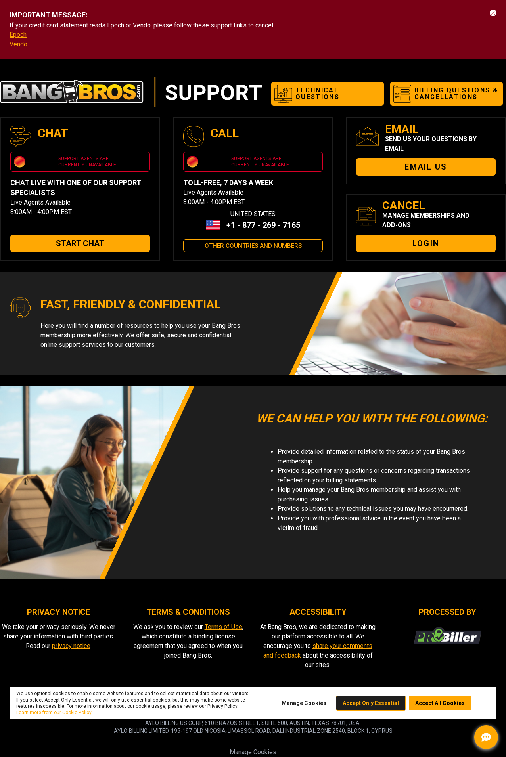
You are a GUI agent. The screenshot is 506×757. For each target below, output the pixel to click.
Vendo (18, 44)
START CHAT (80, 243)
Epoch (18, 34)
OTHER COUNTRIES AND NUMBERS (253, 245)
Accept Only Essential (371, 703)
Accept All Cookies (440, 703)
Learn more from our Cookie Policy (54, 712)
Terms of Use (223, 627)
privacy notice (71, 646)
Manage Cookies (304, 703)
